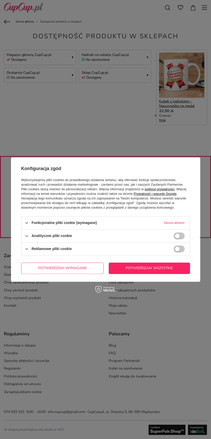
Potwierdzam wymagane (62, 268)
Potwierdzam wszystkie (149, 268)
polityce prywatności (159, 189)
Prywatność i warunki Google (155, 194)
